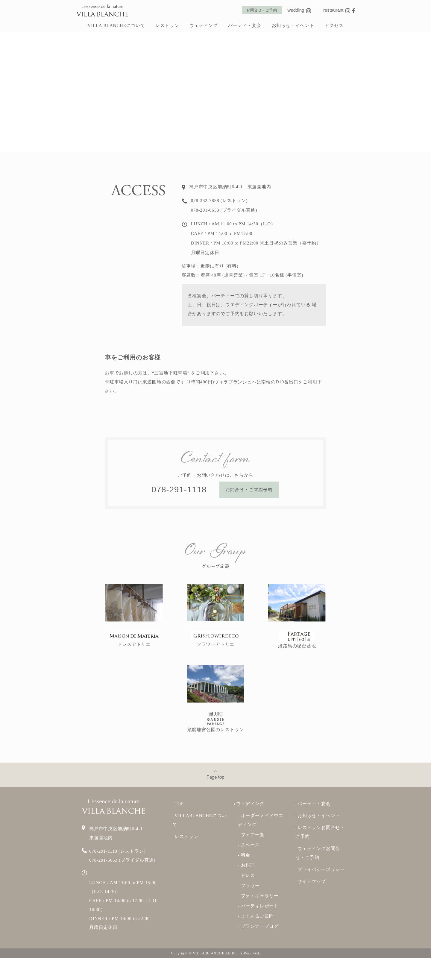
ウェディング (203, 25)
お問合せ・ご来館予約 (249, 489)
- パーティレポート (258, 906)
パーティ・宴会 (244, 25)
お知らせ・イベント (293, 25)
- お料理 (246, 865)
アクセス (333, 25)
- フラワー (249, 885)
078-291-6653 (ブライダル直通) (122, 860)
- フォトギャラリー (258, 895)
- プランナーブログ (258, 926)
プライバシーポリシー (320, 869)
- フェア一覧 (251, 834)
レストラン (167, 25)
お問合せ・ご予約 (261, 10)
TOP (178, 803)
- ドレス (246, 875)
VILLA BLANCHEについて (116, 25)
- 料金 (244, 855)
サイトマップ (311, 881)
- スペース (249, 844)
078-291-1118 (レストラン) (117, 851)
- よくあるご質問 (256, 916)
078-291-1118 (179, 489)
